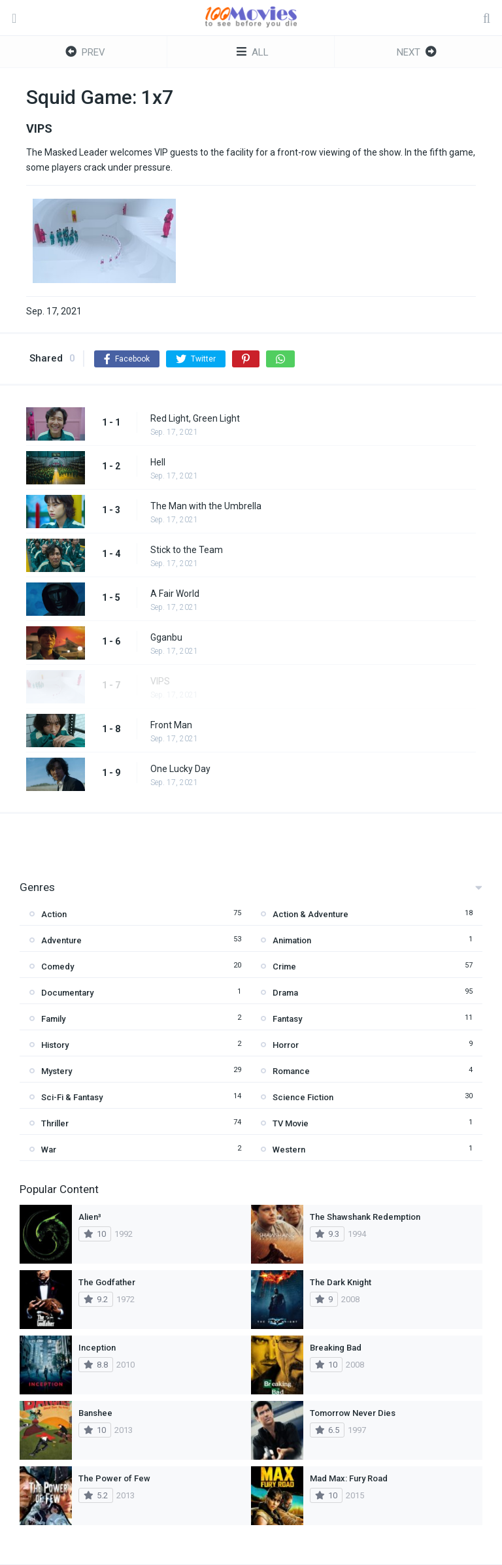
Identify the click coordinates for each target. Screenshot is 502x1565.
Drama (285, 993)
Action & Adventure (310, 914)
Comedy (57, 966)
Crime (284, 966)
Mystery (56, 1071)
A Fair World (174, 593)
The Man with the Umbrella (205, 506)
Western (289, 1149)
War (48, 1149)
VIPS (160, 681)
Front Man (171, 725)
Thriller (55, 1123)
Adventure (61, 940)
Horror (286, 1045)
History (55, 1045)
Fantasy (287, 1019)
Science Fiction (303, 1097)
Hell (157, 462)
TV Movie (291, 1123)
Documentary (67, 993)
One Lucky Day (180, 769)
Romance (291, 1071)
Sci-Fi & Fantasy (72, 1097)
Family (53, 1019)
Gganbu (166, 637)
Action (54, 914)
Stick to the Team (186, 550)
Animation (292, 940)
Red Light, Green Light (195, 418)
